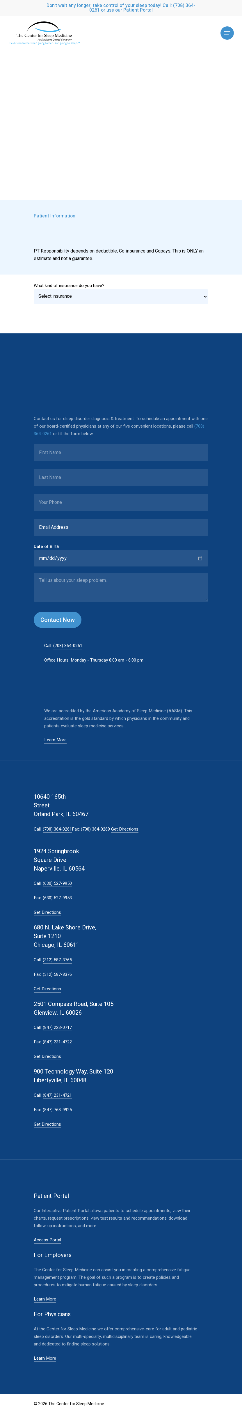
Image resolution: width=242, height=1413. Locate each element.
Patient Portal (138, 10)
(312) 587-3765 (57, 960)
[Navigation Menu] (227, 33)
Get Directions (124, 829)
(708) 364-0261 (67, 645)
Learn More (55, 740)
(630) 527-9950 (57, 883)
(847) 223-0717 (57, 1027)
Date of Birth (46, 546)
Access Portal (47, 1240)
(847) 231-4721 (57, 1095)
